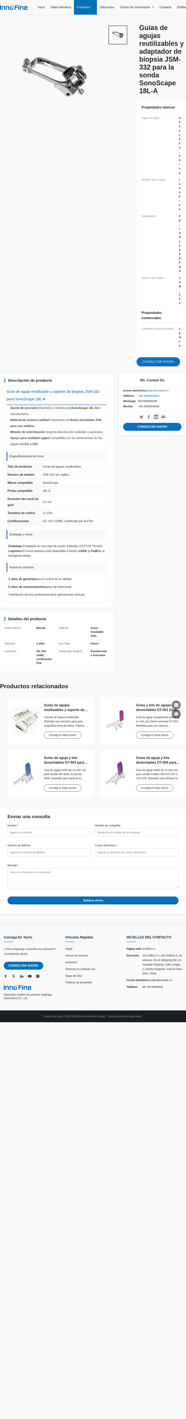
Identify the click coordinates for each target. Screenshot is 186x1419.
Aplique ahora (93, 903)
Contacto (165, 7)
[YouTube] (30, 979)
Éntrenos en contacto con (80, 971)
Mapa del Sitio (73, 978)
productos (71, 965)
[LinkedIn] (22, 979)
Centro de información (135, 7)
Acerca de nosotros (76, 958)
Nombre (13, 825)
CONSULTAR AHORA (152, 426)
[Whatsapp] (176, 714)
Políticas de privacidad (78, 985)
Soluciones (107, 7)
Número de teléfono (19, 845)
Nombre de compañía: (108, 825)
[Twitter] (14, 979)
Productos (84, 7)
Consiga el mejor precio (62, 735)
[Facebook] (6, 979)
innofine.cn (148, 951)
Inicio (41, 7)
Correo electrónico (106, 845)
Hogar (69, 951)
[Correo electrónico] (176, 705)
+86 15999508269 (148, 395)
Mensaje (13, 865)
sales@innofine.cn (158, 390)
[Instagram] (38, 979)
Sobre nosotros (60, 7)
